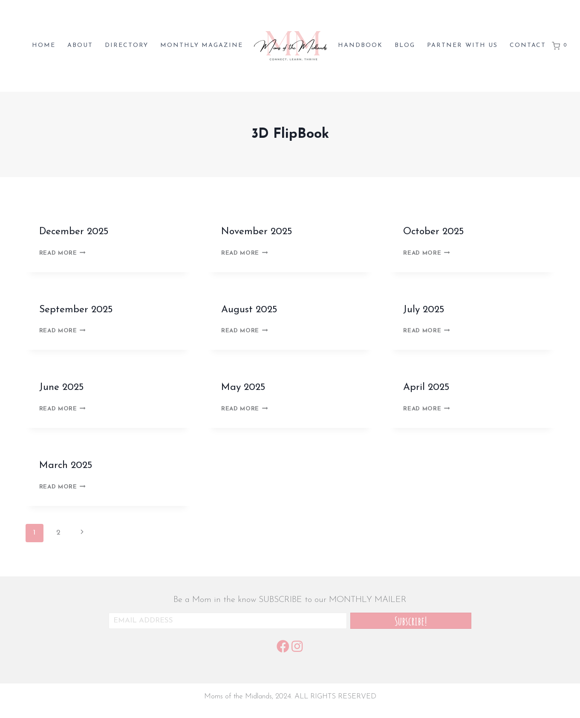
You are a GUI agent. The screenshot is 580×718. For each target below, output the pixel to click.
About (80, 45)
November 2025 (256, 232)
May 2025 (243, 387)
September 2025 (76, 310)
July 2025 (423, 310)
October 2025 (433, 232)
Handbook (360, 45)
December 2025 (74, 232)
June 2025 (61, 387)
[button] (410, 621)
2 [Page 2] (58, 532)
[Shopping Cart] (561, 46)
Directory (126, 45)
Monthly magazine (201, 45)
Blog (405, 45)
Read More (62, 253)
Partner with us (462, 45)
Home (43, 45)
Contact (528, 45)
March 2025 (65, 466)
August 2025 (249, 310)
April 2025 (426, 387)
